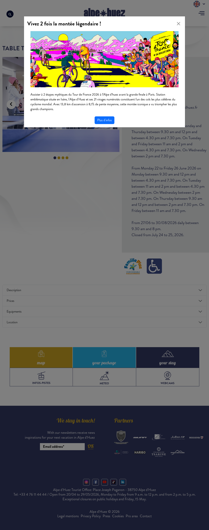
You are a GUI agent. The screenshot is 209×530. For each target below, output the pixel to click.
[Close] (178, 23)
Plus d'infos (104, 120)
